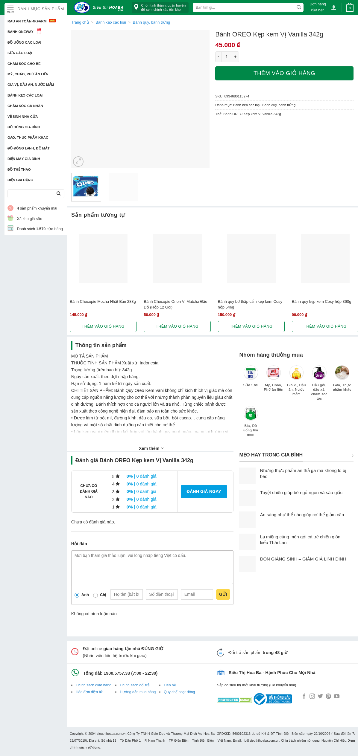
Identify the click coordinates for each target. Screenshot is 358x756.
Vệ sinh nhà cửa (22, 116)
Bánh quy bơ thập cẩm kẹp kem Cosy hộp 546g (250, 304)
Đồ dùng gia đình (23, 127)
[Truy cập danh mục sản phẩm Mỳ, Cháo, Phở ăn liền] (273, 381)
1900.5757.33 (117, 673)
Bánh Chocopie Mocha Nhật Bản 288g (103, 301)
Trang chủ (80, 22)
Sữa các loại (19, 53)
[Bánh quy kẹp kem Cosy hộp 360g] (325, 258)
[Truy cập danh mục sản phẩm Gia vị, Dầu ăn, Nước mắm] (296, 383)
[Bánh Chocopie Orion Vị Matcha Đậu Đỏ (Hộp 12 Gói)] (177, 258)
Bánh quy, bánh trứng (151, 22)
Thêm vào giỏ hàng (284, 73)
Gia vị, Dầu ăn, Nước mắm (30, 84)
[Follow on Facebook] (304, 697)
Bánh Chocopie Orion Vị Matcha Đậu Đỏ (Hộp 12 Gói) (175, 304)
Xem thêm (151, 448)
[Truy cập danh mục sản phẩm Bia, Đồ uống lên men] (250, 424)
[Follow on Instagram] (312, 697)
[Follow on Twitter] (320, 697)
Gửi (223, 594)
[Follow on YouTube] (336, 697)
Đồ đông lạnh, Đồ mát (28, 148)
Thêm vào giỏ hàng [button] (103, 326)
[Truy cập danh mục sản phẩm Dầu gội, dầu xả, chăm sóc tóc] (319, 385)
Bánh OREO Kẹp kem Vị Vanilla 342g (252, 114)
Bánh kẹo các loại (25, 95)
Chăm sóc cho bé (24, 63)
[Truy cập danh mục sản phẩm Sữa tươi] (250, 378)
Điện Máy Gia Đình (23, 159)
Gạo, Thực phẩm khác (27, 137)
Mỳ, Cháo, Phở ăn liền (27, 74)
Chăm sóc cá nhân (25, 106)
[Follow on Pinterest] (328, 697)
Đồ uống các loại (24, 42)
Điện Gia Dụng (20, 180)
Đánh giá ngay (204, 491)
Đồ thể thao (19, 169)
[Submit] (58, 194)
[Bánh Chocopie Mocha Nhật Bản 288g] (103, 258)
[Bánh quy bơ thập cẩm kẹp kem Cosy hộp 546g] (251, 258)
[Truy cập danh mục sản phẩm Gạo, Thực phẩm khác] (342, 381)
